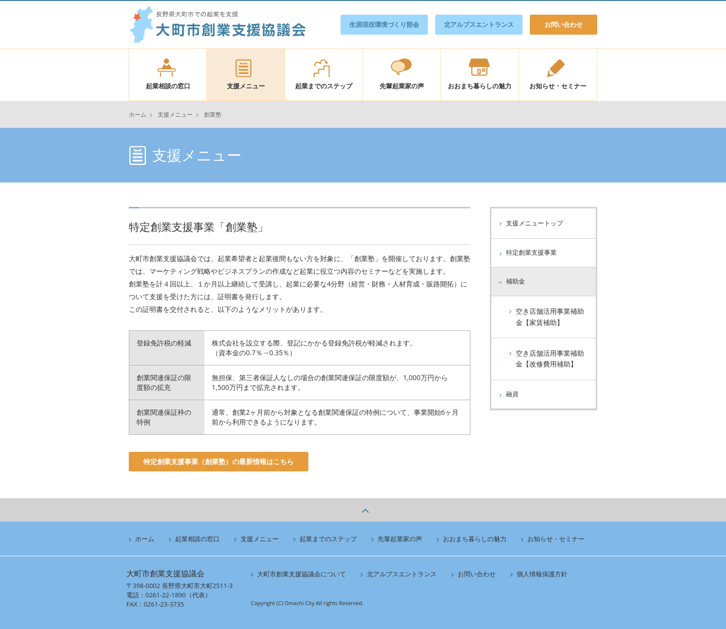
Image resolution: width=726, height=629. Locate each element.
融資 (513, 394)
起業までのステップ (323, 85)
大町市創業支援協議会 (217, 24)
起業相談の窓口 (168, 85)
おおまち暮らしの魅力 (479, 85)
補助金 (516, 281)
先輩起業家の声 (402, 85)
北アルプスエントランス (479, 24)
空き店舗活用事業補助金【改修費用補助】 (550, 359)
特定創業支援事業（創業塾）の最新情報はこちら (218, 461)
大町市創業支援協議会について (298, 573)
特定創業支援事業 (533, 253)
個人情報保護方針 (538, 573)
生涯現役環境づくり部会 (384, 24)
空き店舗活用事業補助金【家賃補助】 (550, 317)
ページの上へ (363, 510)
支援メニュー (246, 85)
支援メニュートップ (536, 223)
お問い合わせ (563, 24)
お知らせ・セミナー (557, 85)
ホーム (137, 114)
